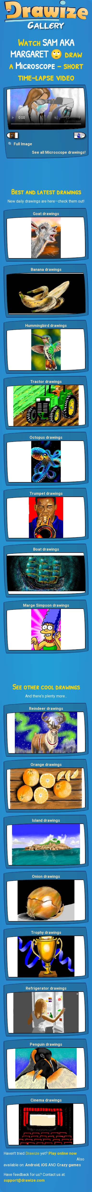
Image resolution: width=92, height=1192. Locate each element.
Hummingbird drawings (46, 325)
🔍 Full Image (20, 144)
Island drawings (46, 820)
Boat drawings (46, 549)
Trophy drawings (46, 932)
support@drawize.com (24, 1180)
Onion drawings (46, 876)
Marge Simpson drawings (46, 605)
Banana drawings (46, 269)
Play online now (63, 1153)
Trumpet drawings (46, 493)
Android (32, 1165)
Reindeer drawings (46, 708)
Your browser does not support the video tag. (46, 109)
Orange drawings (46, 764)
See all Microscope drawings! (59, 152)
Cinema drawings (46, 1100)
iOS (44, 1165)
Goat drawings (46, 213)
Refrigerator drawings (46, 988)
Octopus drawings (46, 437)
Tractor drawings (46, 381)
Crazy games (69, 1165)
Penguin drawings (46, 1044)
